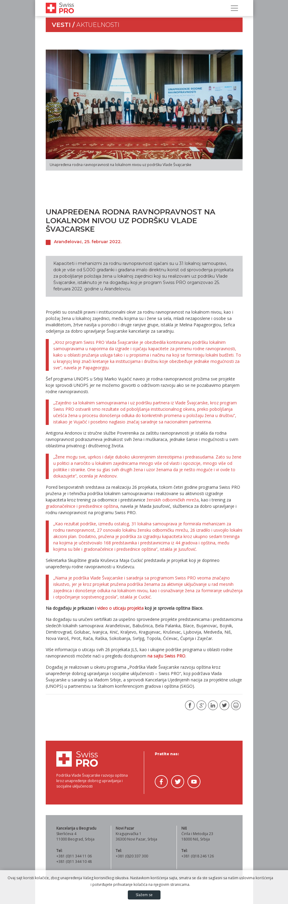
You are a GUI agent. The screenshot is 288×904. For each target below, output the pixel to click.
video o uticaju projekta (120, 608)
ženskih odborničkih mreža (173, 500)
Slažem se (144, 894)
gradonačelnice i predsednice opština (82, 506)
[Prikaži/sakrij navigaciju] (234, 8)
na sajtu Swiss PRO (166, 656)
